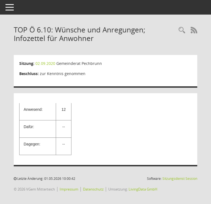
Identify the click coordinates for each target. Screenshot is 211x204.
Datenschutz (93, 189)
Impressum (69, 189)
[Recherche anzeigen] (182, 30)
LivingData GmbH (143, 189)
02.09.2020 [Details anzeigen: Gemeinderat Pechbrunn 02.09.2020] (45, 63)
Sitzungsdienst (179, 178)
